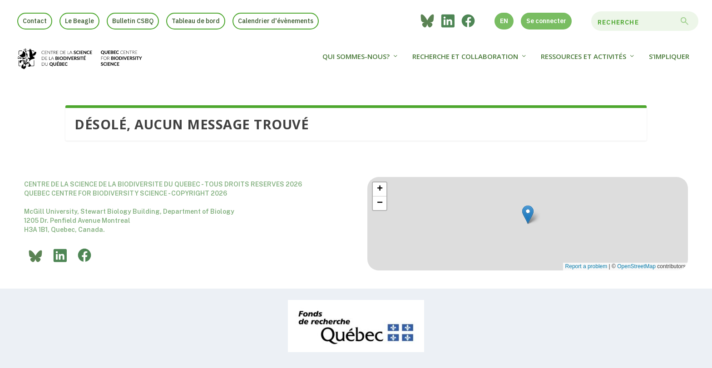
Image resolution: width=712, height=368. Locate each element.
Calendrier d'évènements (275, 21)
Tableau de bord (196, 21)
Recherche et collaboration (465, 61)
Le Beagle (79, 21)
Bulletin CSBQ (132, 21)
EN (504, 21)
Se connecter (546, 21)
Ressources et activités (583, 61)
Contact (35, 21)
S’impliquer (669, 61)
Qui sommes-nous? (356, 61)
